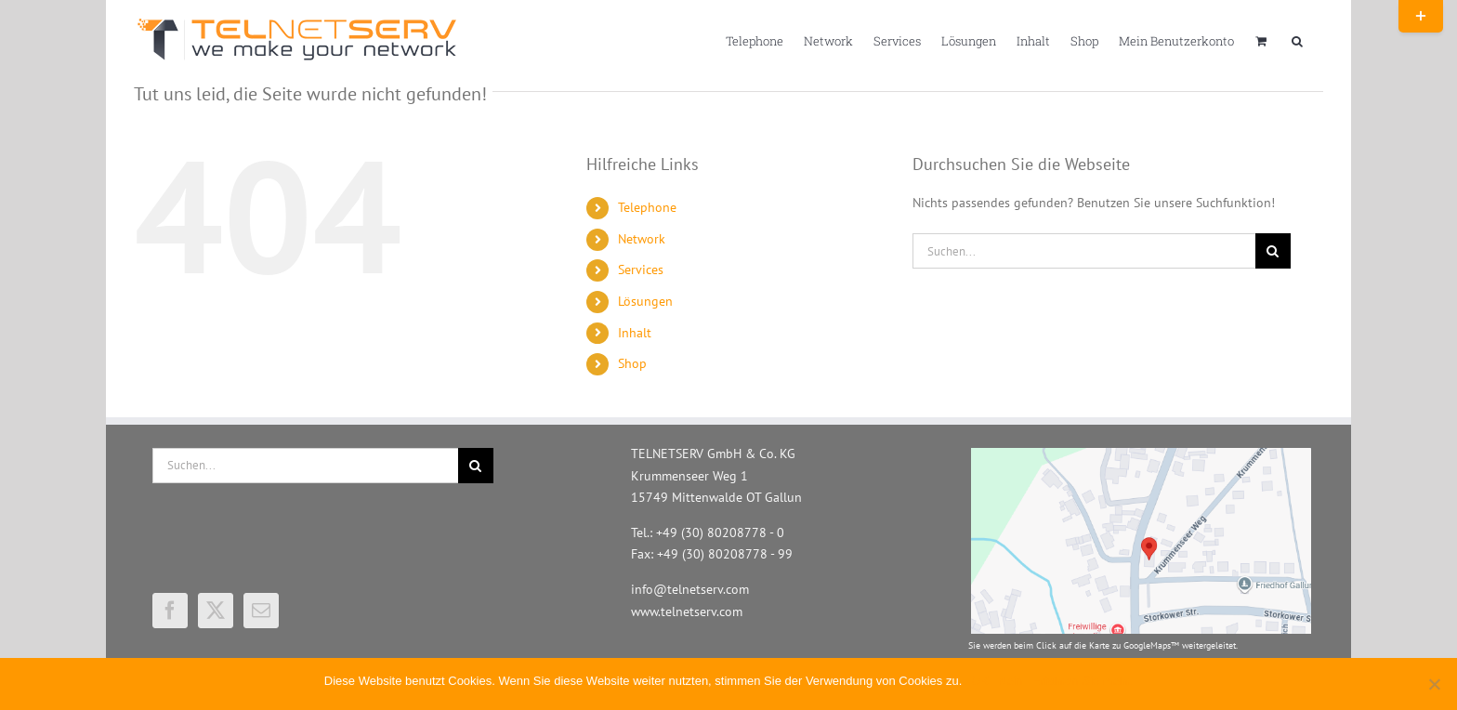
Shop (632, 363)
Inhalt (634, 332)
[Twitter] (215, 610)
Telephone (647, 207)
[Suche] (1273, 251)
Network (641, 238)
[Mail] (261, 610)
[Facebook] (170, 610)
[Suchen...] (1083, 251)
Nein (1010, 681)
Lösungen (645, 301)
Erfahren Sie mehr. (1082, 681)
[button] (1297, 40)
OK (980, 681)
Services (640, 269)
